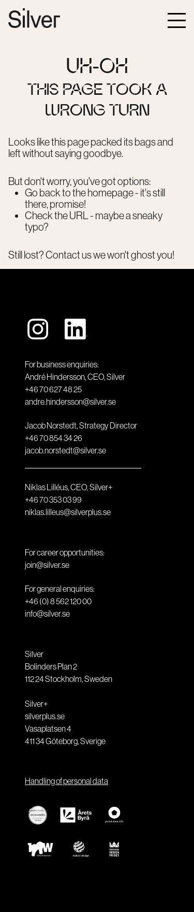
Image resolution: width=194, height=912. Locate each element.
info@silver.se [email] (47, 613)
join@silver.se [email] (47, 564)
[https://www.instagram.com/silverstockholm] (38, 330)
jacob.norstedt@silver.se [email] (65, 450)
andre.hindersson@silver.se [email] (70, 401)
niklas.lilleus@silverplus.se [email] (68, 512)
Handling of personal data (66, 781)
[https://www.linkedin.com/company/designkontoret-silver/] (76, 330)
